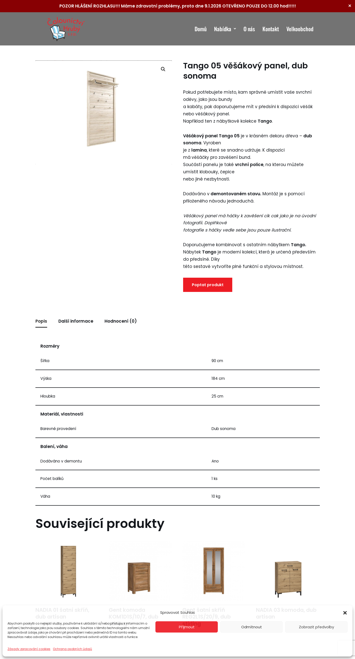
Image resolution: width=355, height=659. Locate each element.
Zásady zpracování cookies (28, 649)
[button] (345, 612)
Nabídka (225, 29)
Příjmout (187, 627)
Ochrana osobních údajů (72, 649)
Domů (201, 29)
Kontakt (270, 29)
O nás (249, 29)
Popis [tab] (41, 321)
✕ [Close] (349, 6)
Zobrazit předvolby (316, 627)
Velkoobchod (299, 29)
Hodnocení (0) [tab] (121, 321)
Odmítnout (251, 627)
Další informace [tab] (75, 321)
